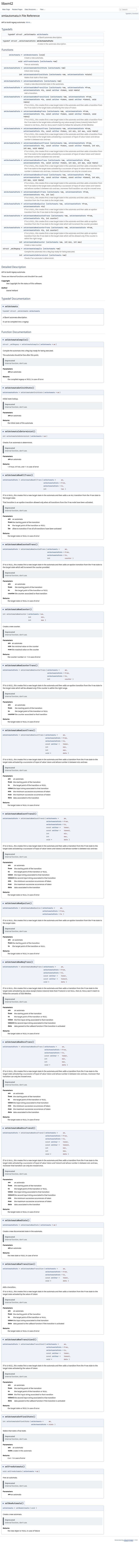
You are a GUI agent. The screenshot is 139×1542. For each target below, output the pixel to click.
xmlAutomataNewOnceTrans (35, 160)
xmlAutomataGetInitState (35, 68)
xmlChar (55, 90)
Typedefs (128, 13)
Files (42, 9)
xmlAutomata (42, 34)
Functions (135, 13)
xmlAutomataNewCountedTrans (37, 216)
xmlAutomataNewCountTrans (36, 128)
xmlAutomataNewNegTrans (35, 111)
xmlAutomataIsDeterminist (36, 255)
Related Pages (17, 9)
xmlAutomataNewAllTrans (35, 192)
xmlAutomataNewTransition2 (36, 97)
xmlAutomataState (12, 68)
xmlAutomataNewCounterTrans (37, 227)
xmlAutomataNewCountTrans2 (36, 143)
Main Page (6, 9)
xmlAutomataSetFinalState (36, 74)
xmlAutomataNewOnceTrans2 (36, 175)
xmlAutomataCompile (33, 249)
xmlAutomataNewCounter (34, 242)
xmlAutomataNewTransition (36, 87)
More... (28, 22)
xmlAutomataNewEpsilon (34, 204)
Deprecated (10, 360)
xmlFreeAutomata (31, 61)
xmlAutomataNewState (33, 81)
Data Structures (31, 9)
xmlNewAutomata (31, 55)
